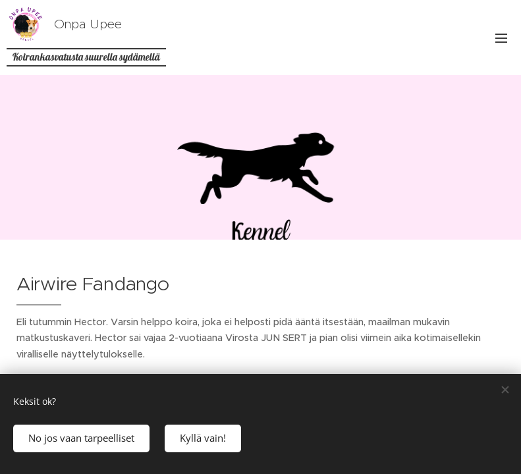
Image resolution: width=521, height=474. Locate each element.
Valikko (501, 38)
